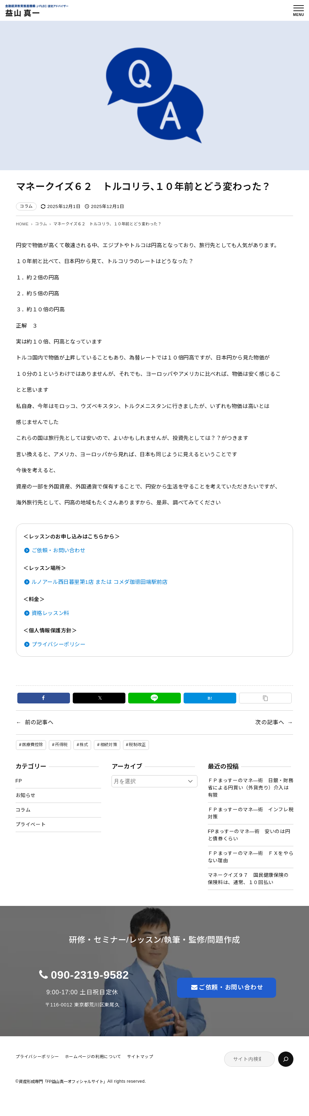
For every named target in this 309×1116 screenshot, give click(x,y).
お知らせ (26, 795)
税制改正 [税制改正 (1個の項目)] (137, 744)
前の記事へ (39, 722)
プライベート (31, 824)
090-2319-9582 (90, 975)
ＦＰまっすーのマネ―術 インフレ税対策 (251, 813)
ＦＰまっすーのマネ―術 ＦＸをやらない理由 (251, 856)
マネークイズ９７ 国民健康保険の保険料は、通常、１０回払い (248, 878)
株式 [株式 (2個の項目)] (84, 744)
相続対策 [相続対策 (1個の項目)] (108, 744)
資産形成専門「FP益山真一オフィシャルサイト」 (63, 1081)
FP (19, 781)
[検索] (285, 1059)
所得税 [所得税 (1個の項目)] (61, 744)
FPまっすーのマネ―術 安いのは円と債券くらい (249, 835)
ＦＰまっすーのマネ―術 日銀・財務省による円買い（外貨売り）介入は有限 (251, 788)
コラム (26, 206)
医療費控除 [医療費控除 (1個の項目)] (32, 744)
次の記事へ (269, 722)
